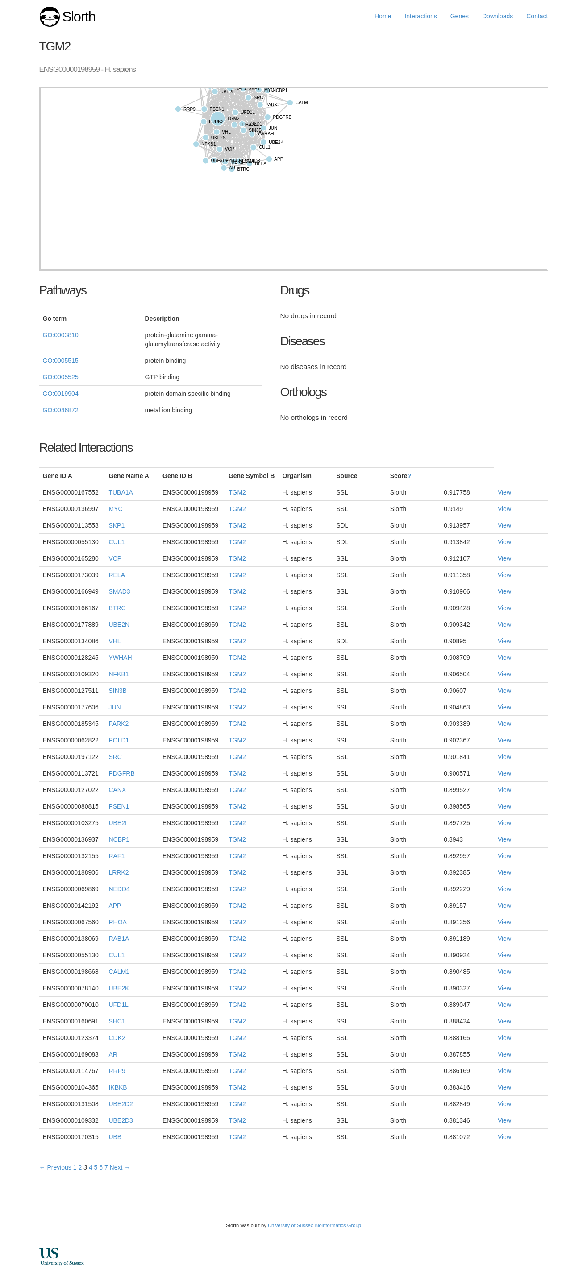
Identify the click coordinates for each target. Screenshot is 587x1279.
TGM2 (237, 492)
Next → (120, 1167)
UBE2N (118, 624)
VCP (114, 558)
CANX (117, 789)
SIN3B (117, 690)
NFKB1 (118, 674)
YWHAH (120, 657)
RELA (116, 575)
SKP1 (116, 525)
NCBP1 (118, 839)
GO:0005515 (61, 360)
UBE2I (117, 822)
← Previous (55, 1167)
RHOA (117, 922)
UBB (114, 1137)
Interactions (420, 16)
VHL (114, 641)
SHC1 (116, 1021)
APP (114, 905)
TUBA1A (120, 492)
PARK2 (118, 723)
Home (383, 16)
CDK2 (116, 1037)
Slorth (78, 17)
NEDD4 (118, 889)
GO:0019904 (61, 393)
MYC (115, 508)
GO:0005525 (61, 377)
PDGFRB (121, 773)
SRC (115, 756)
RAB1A (118, 938)
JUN (114, 707)
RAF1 (116, 856)
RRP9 (116, 1070)
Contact (537, 16)
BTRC (116, 608)
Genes (459, 16)
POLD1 (118, 740)
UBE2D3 (120, 1120)
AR (112, 1054)
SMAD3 (119, 591)
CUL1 (116, 541)
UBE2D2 (120, 1103)
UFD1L (118, 1004)
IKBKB (117, 1087)
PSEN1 (118, 806)
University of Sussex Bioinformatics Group (314, 1225)
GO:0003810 (61, 335)
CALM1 (118, 971)
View (504, 492)
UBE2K (118, 988)
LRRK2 (118, 872)
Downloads (497, 16)
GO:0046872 (61, 410)
